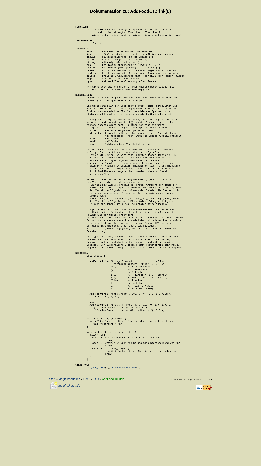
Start (52, 448)
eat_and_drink (96, 436)
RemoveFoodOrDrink (124, 436)
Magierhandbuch (69, 448)
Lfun (96, 448)
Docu (86, 448)
